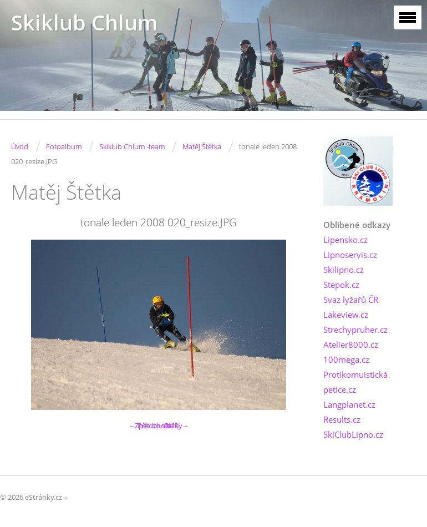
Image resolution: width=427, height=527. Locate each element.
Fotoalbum (64, 146)
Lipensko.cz (345, 239)
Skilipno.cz (343, 269)
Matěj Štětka (201, 146)
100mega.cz (346, 359)
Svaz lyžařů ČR (350, 299)
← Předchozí (149, 425)
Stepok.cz (341, 284)
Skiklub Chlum (84, 22)
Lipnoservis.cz (350, 254)
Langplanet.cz (349, 404)
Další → (176, 425)
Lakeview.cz (345, 314)
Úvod (19, 146)
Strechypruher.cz (355, 329)
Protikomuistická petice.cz (355, 382)
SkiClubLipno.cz (353, 434)
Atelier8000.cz (350, 344)
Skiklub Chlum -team (132, 146)
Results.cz (341, 419)
